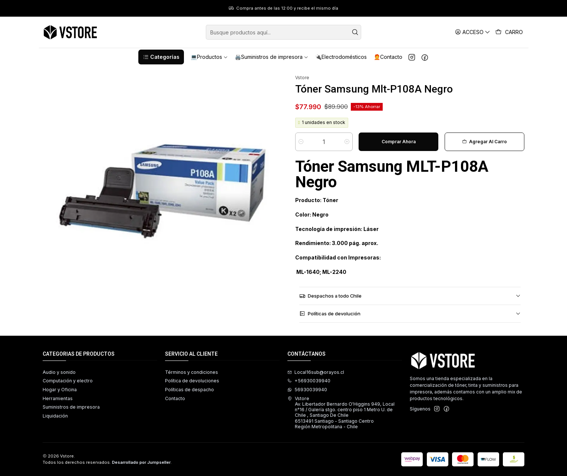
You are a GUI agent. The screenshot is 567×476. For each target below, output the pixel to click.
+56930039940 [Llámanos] (308, 380)
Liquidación (55, 416)
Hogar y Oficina (60, 389)
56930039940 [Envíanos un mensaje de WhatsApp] (307, 389)
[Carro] (509, 32)
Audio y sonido (59, 372)
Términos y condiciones (191, 372)
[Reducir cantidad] (301, 142)
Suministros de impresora (71, 407)
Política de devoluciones (192, 380)
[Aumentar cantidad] (347, 142)
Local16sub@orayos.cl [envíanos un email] (315, 372)
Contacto (175, 398)
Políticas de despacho (189, 389)
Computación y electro (68, 380)
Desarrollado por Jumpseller (141, 462)
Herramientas (58, 398)
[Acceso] (472, 32)
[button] (161, 57)
